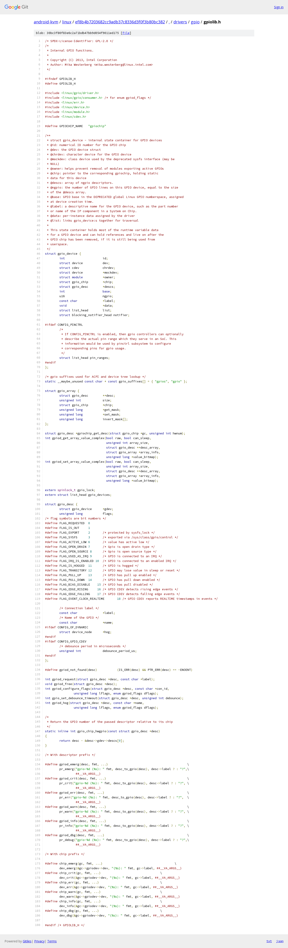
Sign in (279, 7)
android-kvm (46, 22)
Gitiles (27, 941)
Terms (52, 941)
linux (66, 22)
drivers (180, 22)
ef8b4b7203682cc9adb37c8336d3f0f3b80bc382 (120, 22)
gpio (195, 22)
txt (269, 941)
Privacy (39, 941)
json (280, 941)
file (126, 33)
